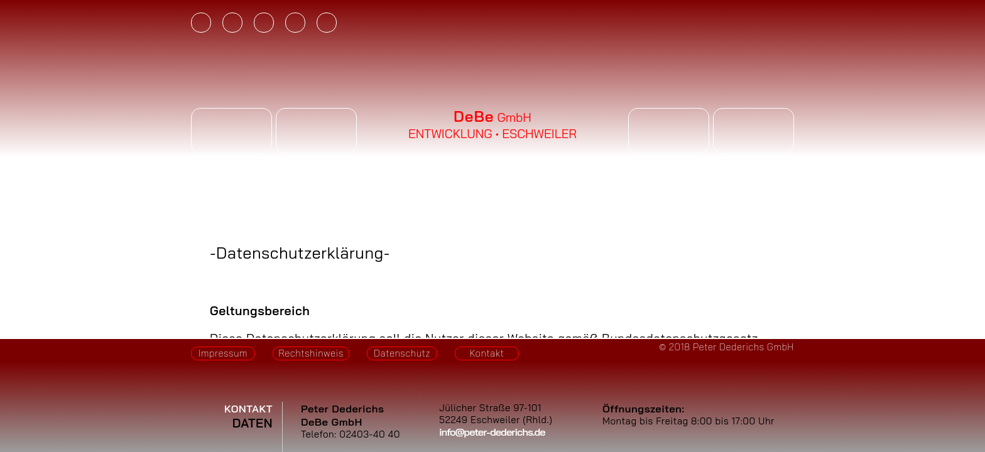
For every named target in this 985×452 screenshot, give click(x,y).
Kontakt (487, 353)
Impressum (223, 353)
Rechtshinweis (311, 353)
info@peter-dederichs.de (492, 431)
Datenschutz (402, 353)
